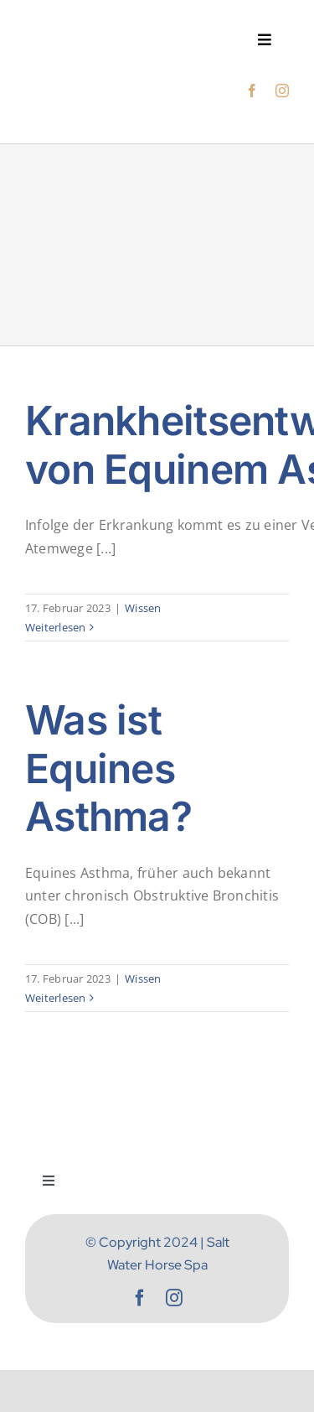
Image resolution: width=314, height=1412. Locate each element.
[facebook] (252, 90)
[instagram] (282, 90)
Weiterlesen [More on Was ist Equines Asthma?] (55, 997)
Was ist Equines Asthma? (108, 768)
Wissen (143, 607)
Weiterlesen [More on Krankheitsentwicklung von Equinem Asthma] (55, 627)
